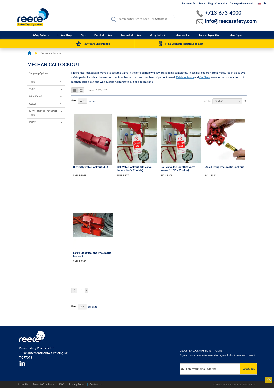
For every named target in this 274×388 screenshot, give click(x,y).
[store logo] (33, 17)
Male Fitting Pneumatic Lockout (224, 166)
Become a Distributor (193, 3)
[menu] (137, 35)
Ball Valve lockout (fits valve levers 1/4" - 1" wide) (134, 168)
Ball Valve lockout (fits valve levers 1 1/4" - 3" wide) (178, 168)
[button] (262, 3)
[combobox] (142, 19)
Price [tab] (32, 122)
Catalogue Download (241, 3)
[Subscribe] (248, 368)
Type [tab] (32, 81)
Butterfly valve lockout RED (90, 166)
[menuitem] (40, 35)
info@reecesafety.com (231, 21)
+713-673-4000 (223, 12)
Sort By (207, 100)
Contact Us (221, 3)
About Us (23, 384)
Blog (210, 3)
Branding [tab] (35, 96)
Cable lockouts (185, 77)
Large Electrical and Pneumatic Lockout (92, 254)
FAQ (61, 384)
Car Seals (204, 77)
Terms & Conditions (43, 384)
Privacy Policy (77, 384)
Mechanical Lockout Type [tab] (43, 113)
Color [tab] (33, 103)
